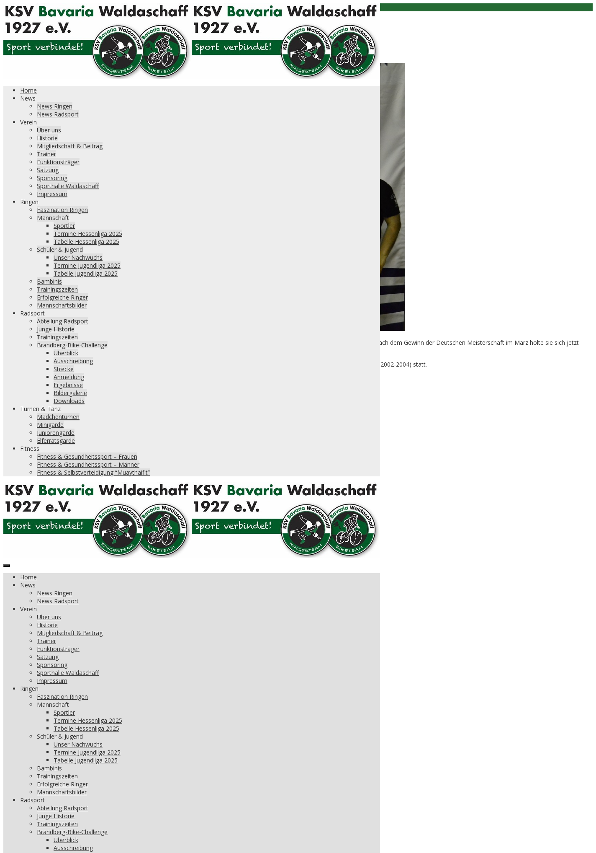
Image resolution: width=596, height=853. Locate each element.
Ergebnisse (68, 385)
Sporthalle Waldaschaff (68, 186)
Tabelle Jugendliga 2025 (86, 273)
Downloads (69, 401)
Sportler (64, 226)
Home (28, 90)
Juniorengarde (55, 433)
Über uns (49, 130)
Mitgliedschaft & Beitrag (70, 146)
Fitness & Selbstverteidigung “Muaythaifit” (93, 472)
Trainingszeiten (57, 289)
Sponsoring (52, 178)
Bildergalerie (70, 393)
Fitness (29, 448)
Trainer (46, 154)
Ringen (29, 202)
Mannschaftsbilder (62, 305)
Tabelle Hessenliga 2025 (86, 242)
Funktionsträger (58, 162)
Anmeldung (69, 377)
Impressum (52, 194)
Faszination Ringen (62, 210)
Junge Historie (55, 329)
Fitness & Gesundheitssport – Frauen (87, 456)
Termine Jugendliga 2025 (87, 265)
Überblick (66, 353)
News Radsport (58, 114)
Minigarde (50, 425)
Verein (28, 122)
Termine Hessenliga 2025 (88, 234)
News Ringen (54, 106)
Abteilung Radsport (62, 321)
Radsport (32, 313)
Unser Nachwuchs (78, 257)
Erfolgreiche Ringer (62, 297)
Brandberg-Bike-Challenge (72, 345)
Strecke (64, 369)
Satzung (48, 170)
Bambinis (49, 281)
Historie (47, 138)
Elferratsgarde (56, 441)
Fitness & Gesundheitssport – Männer (88, 464)
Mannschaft (53, 218)
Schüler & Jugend (60, 249)
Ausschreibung (73, 361)
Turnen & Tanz (40, 409)
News (28, 98)
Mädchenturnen (58, 417)
